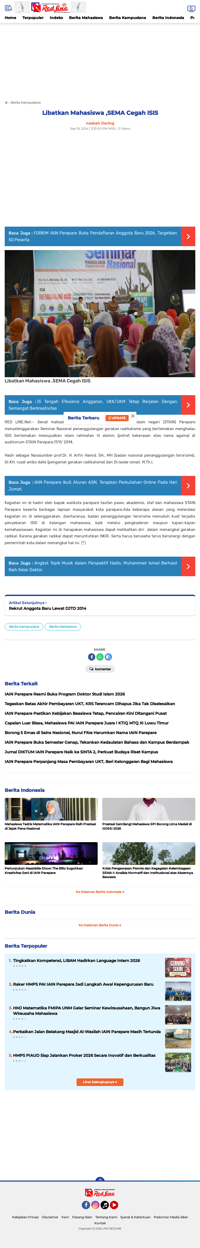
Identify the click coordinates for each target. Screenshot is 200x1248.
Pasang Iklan (82, 1217)
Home (10, 17)
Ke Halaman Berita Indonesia (100, 892)
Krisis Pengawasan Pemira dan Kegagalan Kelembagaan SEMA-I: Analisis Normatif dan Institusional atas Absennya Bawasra (147, 872)
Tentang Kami (106, 1217)
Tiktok (106, 1207)
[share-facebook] (91, 657)
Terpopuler (32, 17)
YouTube (118, 1207)
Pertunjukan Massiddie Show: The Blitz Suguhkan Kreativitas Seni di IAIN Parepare (44, 870)
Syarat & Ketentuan (135, 1217)
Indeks (56, 17)
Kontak (100, 1223)
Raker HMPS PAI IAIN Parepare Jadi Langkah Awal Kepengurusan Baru (83, 984)
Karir (65, 1217)
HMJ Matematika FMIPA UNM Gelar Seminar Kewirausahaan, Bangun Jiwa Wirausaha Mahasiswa (86, 1010)
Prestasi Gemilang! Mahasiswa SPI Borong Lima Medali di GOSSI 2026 (147, 826)
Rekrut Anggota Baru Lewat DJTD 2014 (47, 608)
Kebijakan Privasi (25, 1217)
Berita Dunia (20, 912)
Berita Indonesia (168, 17)
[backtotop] (100, 1181)
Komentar (100, 668)
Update (117, 418)
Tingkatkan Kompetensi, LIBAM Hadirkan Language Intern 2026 (76, 960)
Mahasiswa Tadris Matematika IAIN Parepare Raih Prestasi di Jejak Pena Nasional (50, 826)
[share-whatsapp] (100, 657)
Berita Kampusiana (127, 17)
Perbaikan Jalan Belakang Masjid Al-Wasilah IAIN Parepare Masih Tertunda (87, 1031)
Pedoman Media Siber (171, 1217)
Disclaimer (50, 1217)
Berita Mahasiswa (86, 17)
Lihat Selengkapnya (100, 1082)
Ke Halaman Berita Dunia (100, 925)
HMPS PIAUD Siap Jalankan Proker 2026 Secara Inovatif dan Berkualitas (84, 1055)
